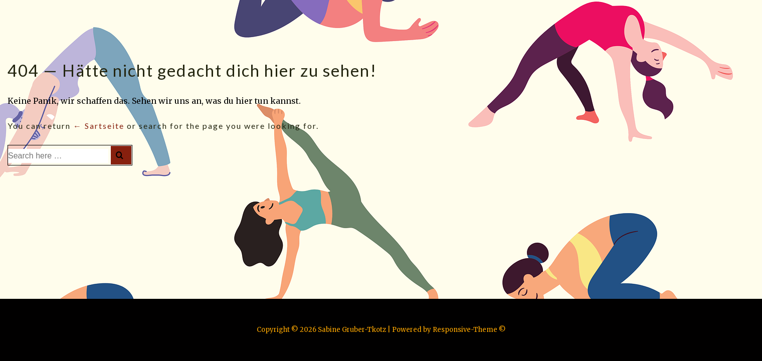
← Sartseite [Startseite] (98, 125)
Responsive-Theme (465, 329)
